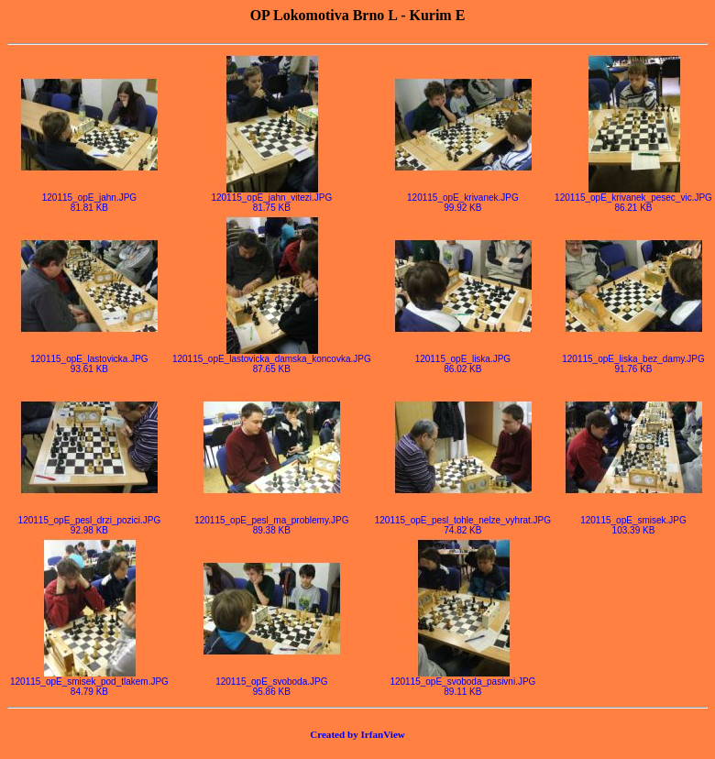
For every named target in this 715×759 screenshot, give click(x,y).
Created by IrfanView (357, 734)
